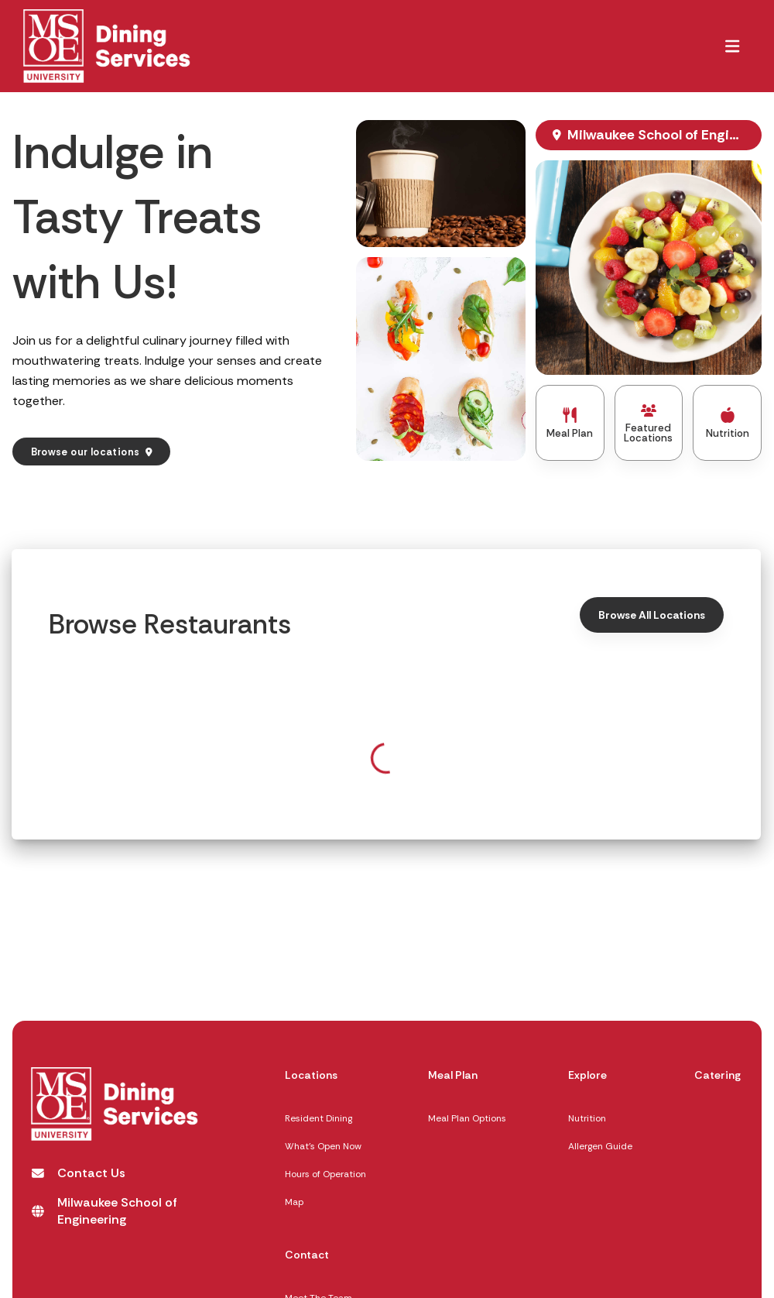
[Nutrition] (727, 423)
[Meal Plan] (570, 423)
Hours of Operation (325, 1174)
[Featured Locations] (649, 423)
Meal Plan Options (467, 1118)
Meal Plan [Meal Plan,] (453, 1075)
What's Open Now (323, 1146)
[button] (732, 46)
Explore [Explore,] (587, 1075)
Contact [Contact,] (307, 1255)
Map (294, 1202)
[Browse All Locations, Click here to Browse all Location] (652, 614)
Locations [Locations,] (311, 1075)
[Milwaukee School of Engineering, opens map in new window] (649, 135)
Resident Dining (318, 1118)
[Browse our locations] (91, 451)
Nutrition (587, 1118)
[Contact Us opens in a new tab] (78, 1173)
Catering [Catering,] (717, 1075)
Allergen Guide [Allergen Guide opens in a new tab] (600, 1146)
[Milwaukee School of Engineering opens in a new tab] (117, 1211)
